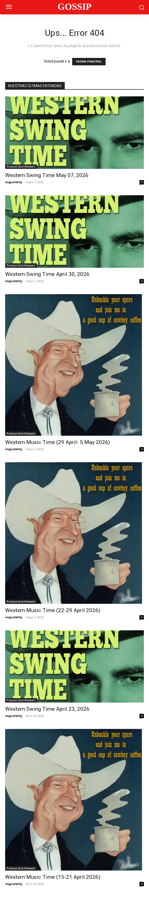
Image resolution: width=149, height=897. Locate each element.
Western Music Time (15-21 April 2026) (52, 877)
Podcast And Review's (21, 166)
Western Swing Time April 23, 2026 (47, 709)
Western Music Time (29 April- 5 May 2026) (57, 442)
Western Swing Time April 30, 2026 (47, 274)
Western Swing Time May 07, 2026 (46, 175)
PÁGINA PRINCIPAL (89, 61)
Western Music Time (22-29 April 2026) (52, 610)
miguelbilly (13, 182)
